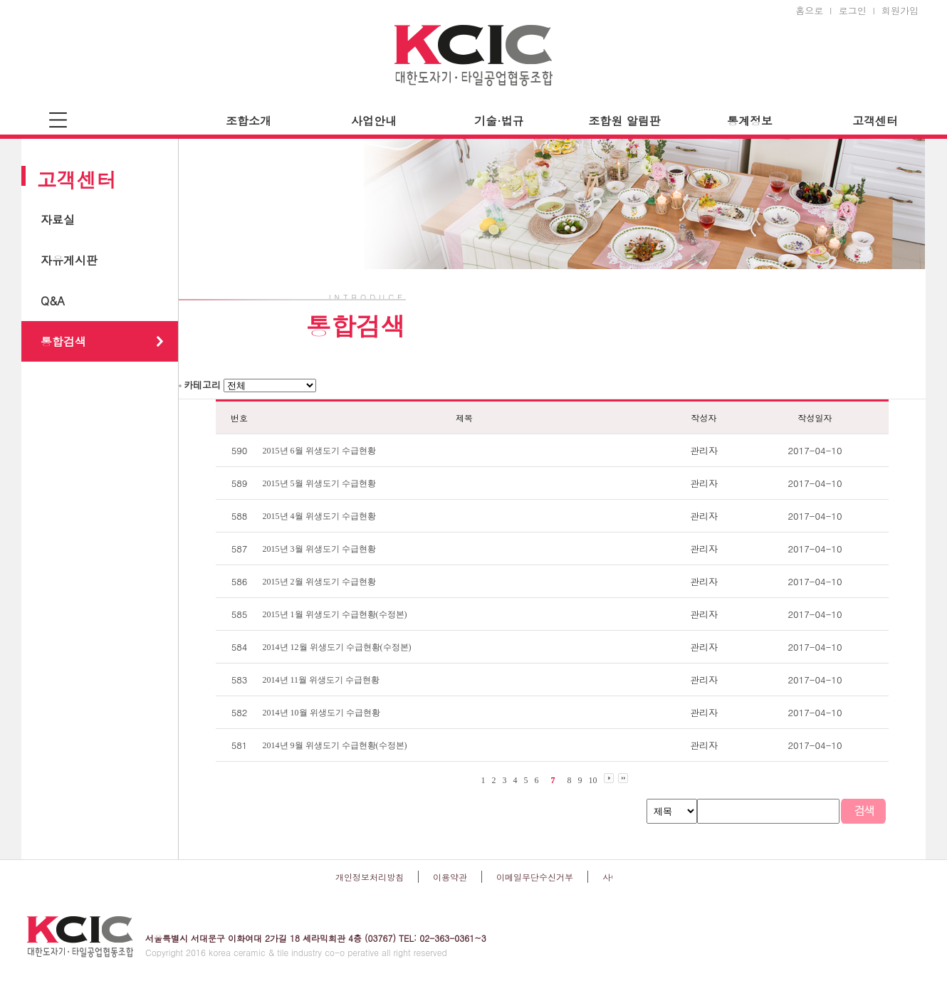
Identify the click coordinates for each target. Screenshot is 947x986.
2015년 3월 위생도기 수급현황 (319, 549)
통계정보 (750, 120)
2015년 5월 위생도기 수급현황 (319, 483)
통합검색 (63, 341)
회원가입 (900, 10)
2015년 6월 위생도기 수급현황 (319, 451)
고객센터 (875, 120)
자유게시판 (69, 260)
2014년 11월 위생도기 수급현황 (321, 680)
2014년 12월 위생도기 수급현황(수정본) (337, 647)
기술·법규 (498, 120)
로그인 (853, 10)
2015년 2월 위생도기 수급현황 (319, 582)
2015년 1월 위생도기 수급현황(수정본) (335, 614)
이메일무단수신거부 (534, 877)
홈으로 (809, 10)
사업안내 (374, 120)
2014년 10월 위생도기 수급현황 (321, 713)
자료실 (58, 219)
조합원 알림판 (624, 120)
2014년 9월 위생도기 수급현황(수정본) (335, 745)
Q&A (53, 301)
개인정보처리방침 (369, 877)
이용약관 (450, 877)
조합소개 (248, 120)
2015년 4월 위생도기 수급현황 (319, 516)
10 (593, 780)
